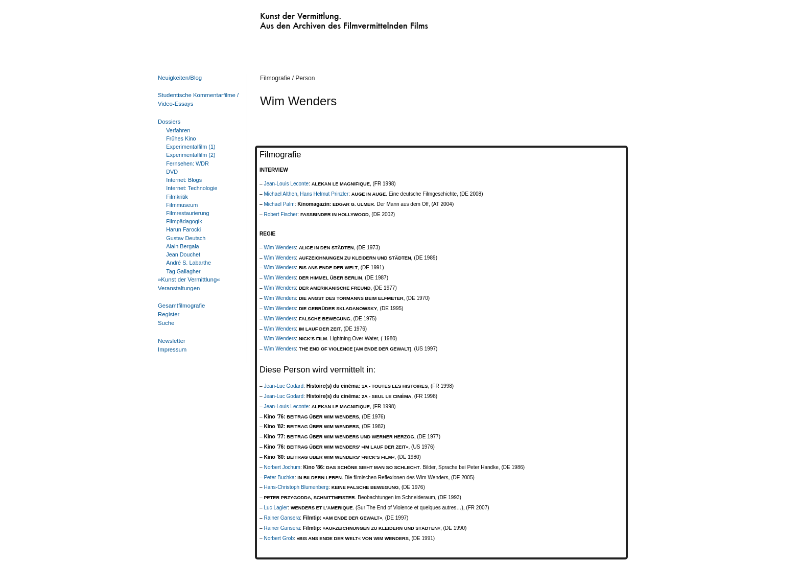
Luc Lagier (276, 507)
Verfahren (178, 130)
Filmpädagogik (184, 221)
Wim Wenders (280, 247)
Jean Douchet (183, 254)
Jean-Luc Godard (283, 386)
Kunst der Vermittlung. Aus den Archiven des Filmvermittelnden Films (323, 18)
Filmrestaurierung (187, 213)
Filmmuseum (182, 205)
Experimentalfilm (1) (190, 147)
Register (168, 314)
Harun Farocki (183, 229)
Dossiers (169, 122)
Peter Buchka (279, 477)
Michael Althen (280, 194)
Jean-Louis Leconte (286, 183)
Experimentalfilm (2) (190, 155)
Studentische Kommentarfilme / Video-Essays (196, 99)
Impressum (172, 349)
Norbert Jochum (282, 467)
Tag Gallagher (183, 271)
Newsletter (171, 341)
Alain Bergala (182, 246)
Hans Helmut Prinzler (324, 194)
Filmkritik (177, 197)
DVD (172, 172)
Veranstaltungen (179, 288)
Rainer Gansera (282, 518)
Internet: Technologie (191, 188)
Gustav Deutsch (185, 238)
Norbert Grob (279, 538)
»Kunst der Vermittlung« (189, 279)
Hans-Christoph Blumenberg (296, 487)
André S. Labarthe (188, 263)
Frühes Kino (181, 138)
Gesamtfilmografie (181, 305)
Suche (166, 323)
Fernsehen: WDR (187, 163)
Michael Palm (279, 204)
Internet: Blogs (184, 180)
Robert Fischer (280, 214)
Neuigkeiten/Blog (180, 78)
